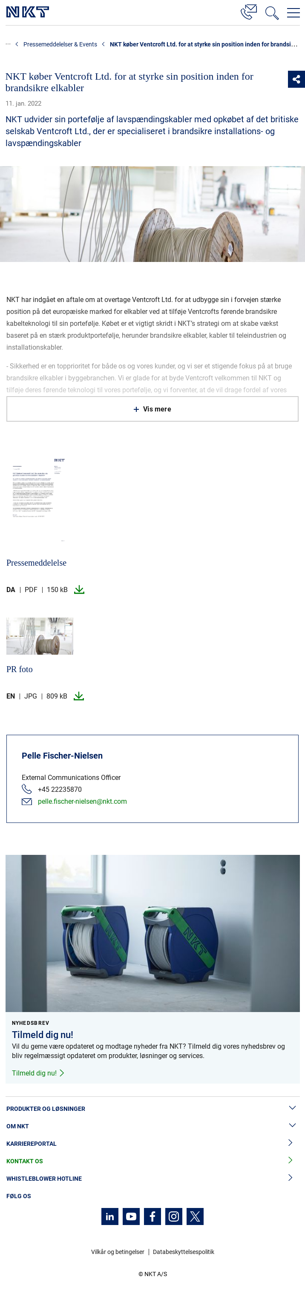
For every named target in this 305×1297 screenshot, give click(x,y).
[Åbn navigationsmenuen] (293, 13)
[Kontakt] (248, 10)
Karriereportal (152, 1144)
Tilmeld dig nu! (38, 1073)
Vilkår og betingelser (117, 1251)
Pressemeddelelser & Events (60, 44)
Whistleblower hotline (152, 1179)
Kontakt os (152, 1161)
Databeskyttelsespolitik (183, 1251)
